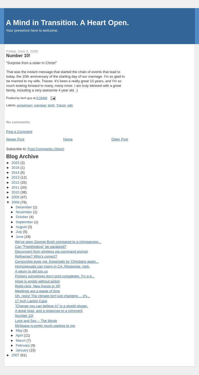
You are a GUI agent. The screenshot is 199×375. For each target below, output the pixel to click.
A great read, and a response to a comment (48, 311)
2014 (16, 172)
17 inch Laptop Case (31, 301)
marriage (40, 105)
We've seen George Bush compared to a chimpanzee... (58, 242)
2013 (16, 177)
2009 (16, 197)
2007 (16, 355)
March (21, 340)
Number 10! (24, 316)
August (22, 227)
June (20, 237)
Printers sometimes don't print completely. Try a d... (54, 276)
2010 (16, 192)
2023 (16, 163)
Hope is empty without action (37, 281)
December (24, 207)
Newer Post (15, 139)
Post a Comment (19, 132)
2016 (16, 168)
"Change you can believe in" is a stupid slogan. (51, 306)
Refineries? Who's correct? (36, 256)
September (25, 222)
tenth (51, 105)
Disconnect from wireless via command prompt (51, 251)
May (19, 330)
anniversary (24, 105)
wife (70, 105)
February (23, 345)
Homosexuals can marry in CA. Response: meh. (52, 266)
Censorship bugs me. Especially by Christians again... (57, 261)
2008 (16, 202)
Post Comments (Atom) (46, 149)
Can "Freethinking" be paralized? (40, 247)
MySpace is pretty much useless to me (45, 326)
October (22, 217)
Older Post (119, 139)
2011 (16, 187)
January (22, 350)
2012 (16, 182)
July (19, 232)
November (24, 212)
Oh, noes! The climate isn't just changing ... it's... (52, 296)
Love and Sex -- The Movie (36, 321)
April (20, 335)
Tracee (61, 105)
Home (68, 139)
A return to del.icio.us (31, 271)
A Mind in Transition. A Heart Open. (67, 22)
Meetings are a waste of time (37, 291)
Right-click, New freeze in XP (37, 286)
